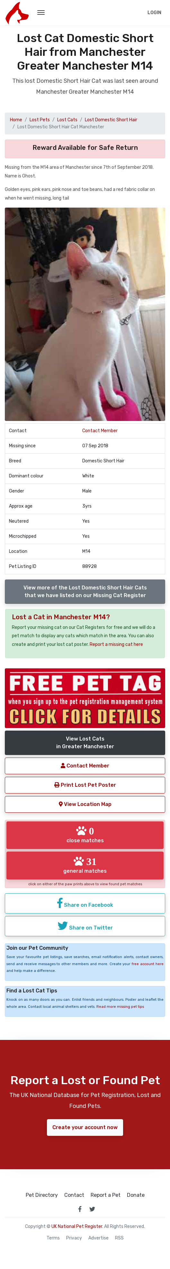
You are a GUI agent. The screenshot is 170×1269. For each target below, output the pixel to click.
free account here (147, 964)
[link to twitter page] (92, 1209)
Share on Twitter (85, 926)
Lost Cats (67, 120)
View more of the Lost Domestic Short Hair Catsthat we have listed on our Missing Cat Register (85, 591)
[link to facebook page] (80, 1209)
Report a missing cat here (116, 644)
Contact (74, 1195)
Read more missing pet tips (120, 1007)
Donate (136, 1195)
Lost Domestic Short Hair (111, 120)
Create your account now (85, 1127)
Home (16, 120)
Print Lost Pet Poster (85, 785)
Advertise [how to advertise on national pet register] (98, 1238)
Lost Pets (40, 120)
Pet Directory (42, 1195)
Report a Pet (106, 1195)
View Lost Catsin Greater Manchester (85, 743)
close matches (85, 835)
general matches (85, 865)
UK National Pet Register (76, 1226)
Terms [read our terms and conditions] (53, 1238)
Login (154, 12)
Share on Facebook (85, 903)
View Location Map (85, 804)
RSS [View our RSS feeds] (119, 1238)
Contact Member (100, 430)
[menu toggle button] (41, 13)
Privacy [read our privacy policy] (74, 1238)
